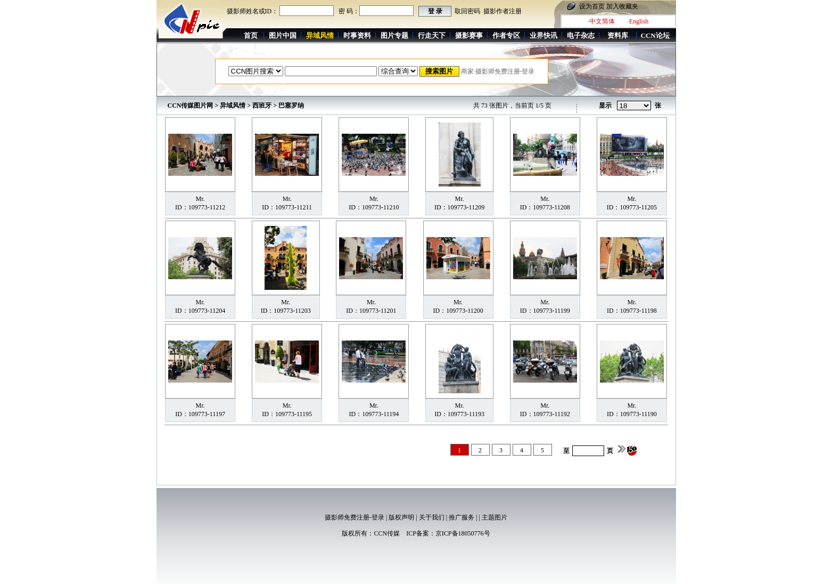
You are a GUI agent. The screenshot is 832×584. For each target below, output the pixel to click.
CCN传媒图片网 (190, 105)
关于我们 (431, 517)
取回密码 (467, 11)
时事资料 (357, 35)
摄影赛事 (469, 35)
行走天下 (432, 35)
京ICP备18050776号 (462, 533)
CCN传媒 (387, 533)
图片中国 (282, 35)
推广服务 (461, 517)
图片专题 (394, 35)
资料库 (617, 35)
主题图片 (494, 517)
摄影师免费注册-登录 (354, 517)
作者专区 (506, 35)
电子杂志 (581, 35)
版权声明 (401, 517)
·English (638, 21)
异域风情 (232, 105)
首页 (251, 35)
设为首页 (592, 6)
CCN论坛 (654, 35)
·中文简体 (601, 21)
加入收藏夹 (622, 6)
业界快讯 (543, 35)
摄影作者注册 (502, 11)
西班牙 (261, 105)
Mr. (200, 198)
